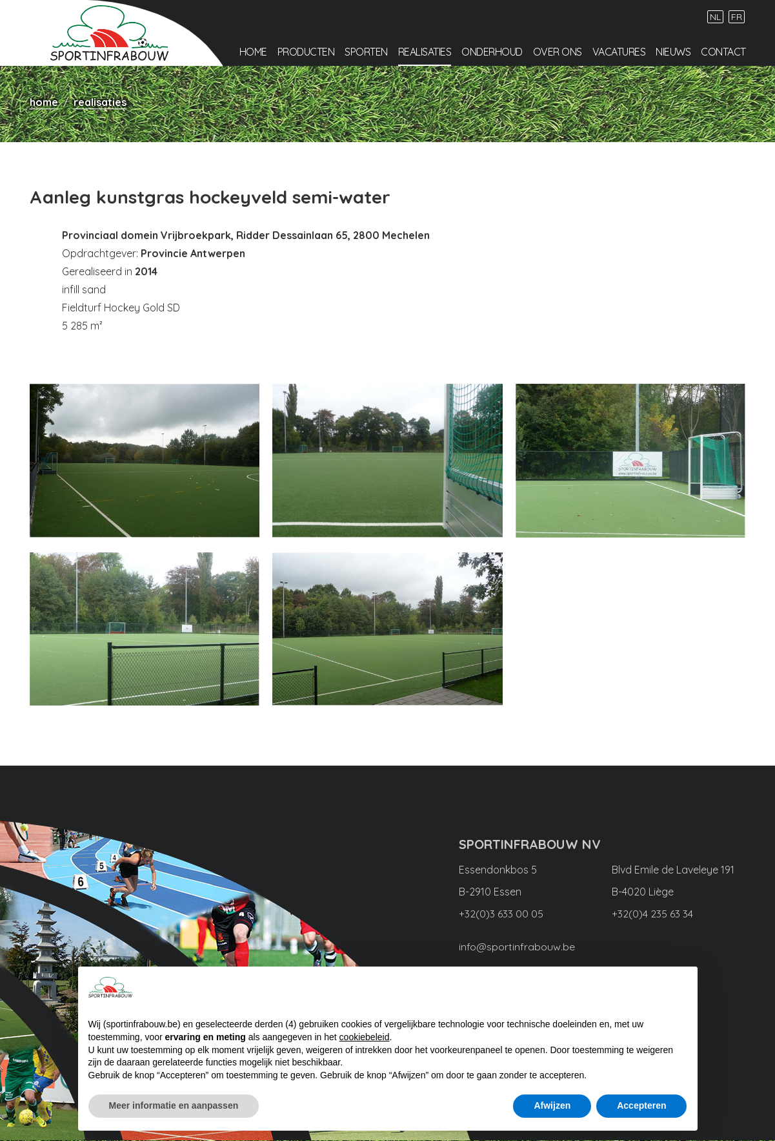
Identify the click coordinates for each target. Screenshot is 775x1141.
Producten (306, 52)
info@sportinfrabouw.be (517, 946)
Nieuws (673, 52)
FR (736, 17)
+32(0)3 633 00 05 (501, 914)
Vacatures (619, 52)
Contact (723, 52)
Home (253, 52)
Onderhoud (492, 52)
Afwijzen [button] (552, 1105)
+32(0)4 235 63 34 (652, 914)
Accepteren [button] (641, 1105)
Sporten (366, 52)
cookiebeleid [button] (364, 1037)
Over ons (557, 52)
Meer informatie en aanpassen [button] (174, 1105)
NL (715, 17)
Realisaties (425, 52)
